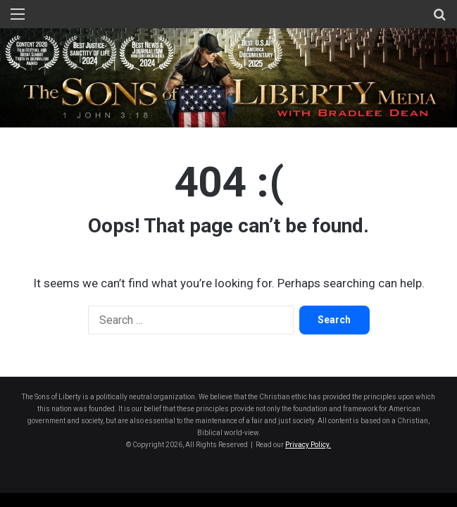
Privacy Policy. (308, 445)
